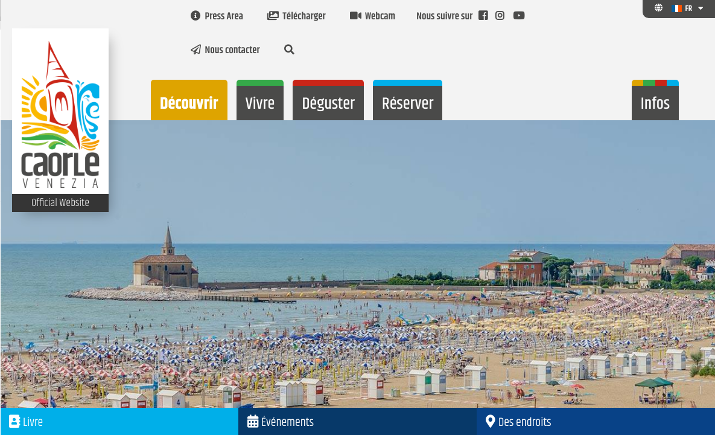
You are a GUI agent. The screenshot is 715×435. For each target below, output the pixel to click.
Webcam (372, 17)
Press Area (217, 17)
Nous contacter (225, 51)
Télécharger (296, 17)
